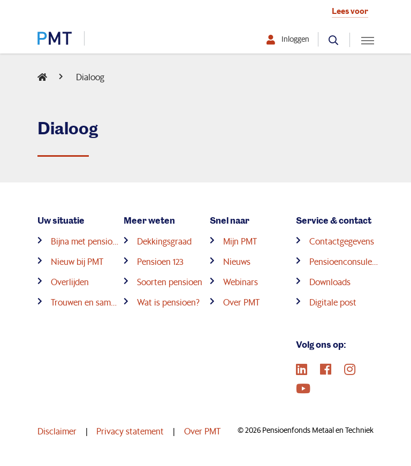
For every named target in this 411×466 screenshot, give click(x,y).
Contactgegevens (341, 241)
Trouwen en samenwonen (85, 302)
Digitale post (332, 302)
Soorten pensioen (169, 281)
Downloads (330, 281)
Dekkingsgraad (164, 241)
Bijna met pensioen (85, 241)
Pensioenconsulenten (343, 261)
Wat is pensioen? (168, 302)
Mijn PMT (240, 241)
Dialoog (90, 76)
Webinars (240, 281)
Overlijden (70, 281)
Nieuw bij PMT (77, 261)
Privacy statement (130, 431)
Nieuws (236, 261)
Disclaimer (57, 431)
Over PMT (241, 302)
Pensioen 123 (160, 261)
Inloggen (295, 39)
